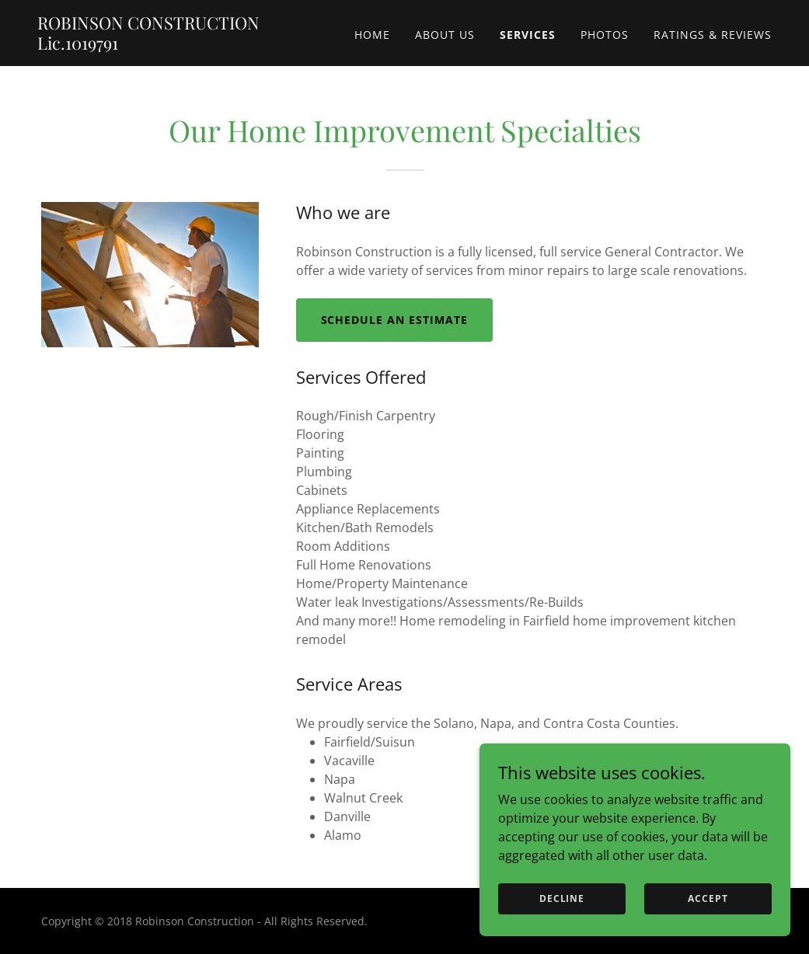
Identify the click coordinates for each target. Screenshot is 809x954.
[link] (166, 45)
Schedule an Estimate (395, 319)
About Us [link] (445, 34)
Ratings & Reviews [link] (713, 34)
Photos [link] (605, 34)
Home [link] (372, 34)
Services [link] (528, 34)
